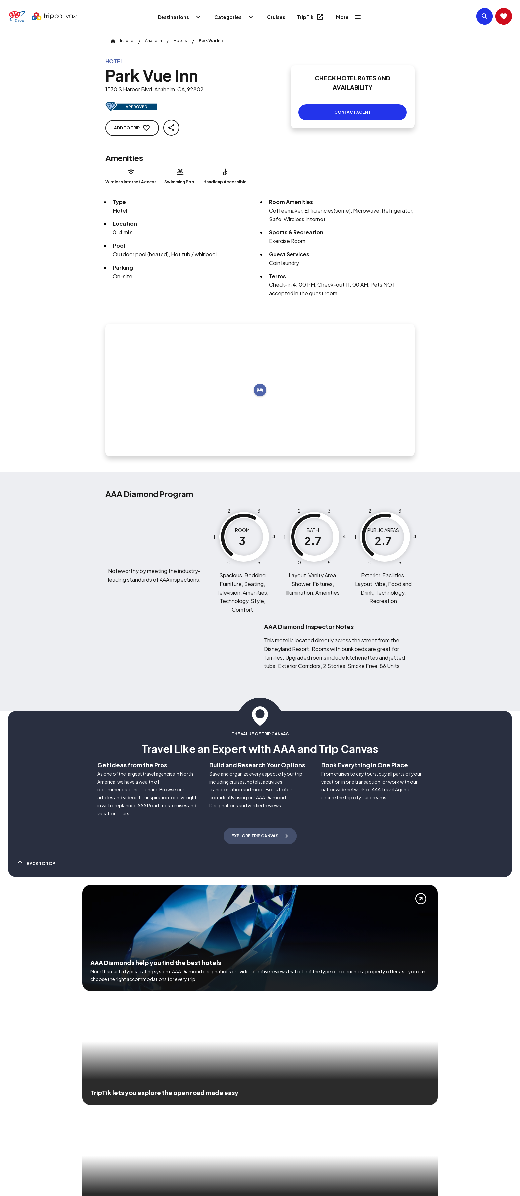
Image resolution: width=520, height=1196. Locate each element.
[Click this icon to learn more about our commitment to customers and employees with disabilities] (18, 1100)
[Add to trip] (260, 382)
